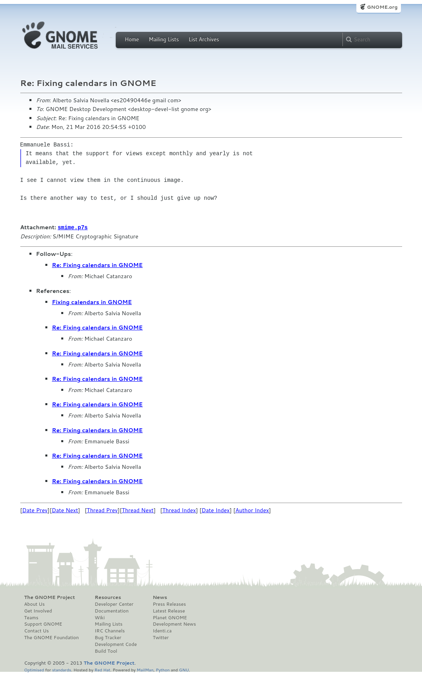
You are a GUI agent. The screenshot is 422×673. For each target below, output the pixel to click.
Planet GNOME (170, 617)
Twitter (161, 637)
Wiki (100, 617)
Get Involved (38, 610)
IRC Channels (110, 630)
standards (61, 669)
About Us (34, 604)
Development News (174, 623)
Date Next (65, 510)
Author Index (252, 510)
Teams (31, 617)
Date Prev (35, 510)
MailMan (145, 669)
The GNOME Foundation (51, 637)
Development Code (116, 644)
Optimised (34, 669)
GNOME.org (382, 7)
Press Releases (169, 604)
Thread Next (138, 510)
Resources (108, 597)
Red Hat (102, 669)
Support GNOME (43, 623)
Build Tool (106, 651)
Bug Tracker (108, 637)
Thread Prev (102, 510)
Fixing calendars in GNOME (92, 302)
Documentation (111, 610)
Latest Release (169, 610)
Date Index (216, 510)
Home (132, 39)
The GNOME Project (49, 597)
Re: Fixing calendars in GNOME (97, 265)
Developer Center (114, 604)
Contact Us (36, 630)
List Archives (204, 39)
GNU (184, 669)
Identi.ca (162, 630)
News (160, 597)
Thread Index (179, 510)
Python (163, 669)
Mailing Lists (164, 39)
